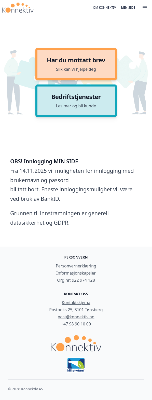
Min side (128, 8)
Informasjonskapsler (76, 273)
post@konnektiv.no (76, 317)
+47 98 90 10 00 (76, 324)
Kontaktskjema (76, 302)
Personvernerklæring (76, 266)
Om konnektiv (104, 8)
